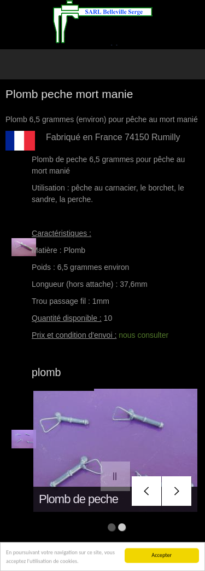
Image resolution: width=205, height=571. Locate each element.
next (177, 491)
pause (116, 477)
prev (147, 491)
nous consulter (143, 335)
